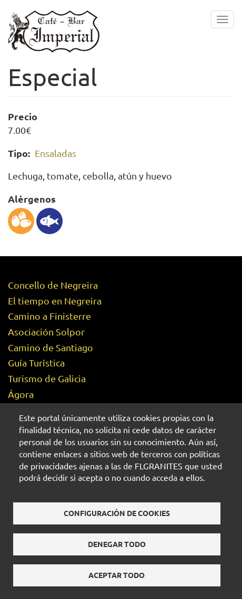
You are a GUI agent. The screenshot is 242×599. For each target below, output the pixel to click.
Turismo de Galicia (47, 378)
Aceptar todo (116, 575)
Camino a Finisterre (49, 315)
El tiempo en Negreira (55, 300)
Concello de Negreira (53, 284)
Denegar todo (117, 544)
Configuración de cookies (117, 513)
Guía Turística (36, 362)
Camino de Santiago (50, 347)
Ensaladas (55, 153)
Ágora (21, 394)
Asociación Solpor (46, 331)
